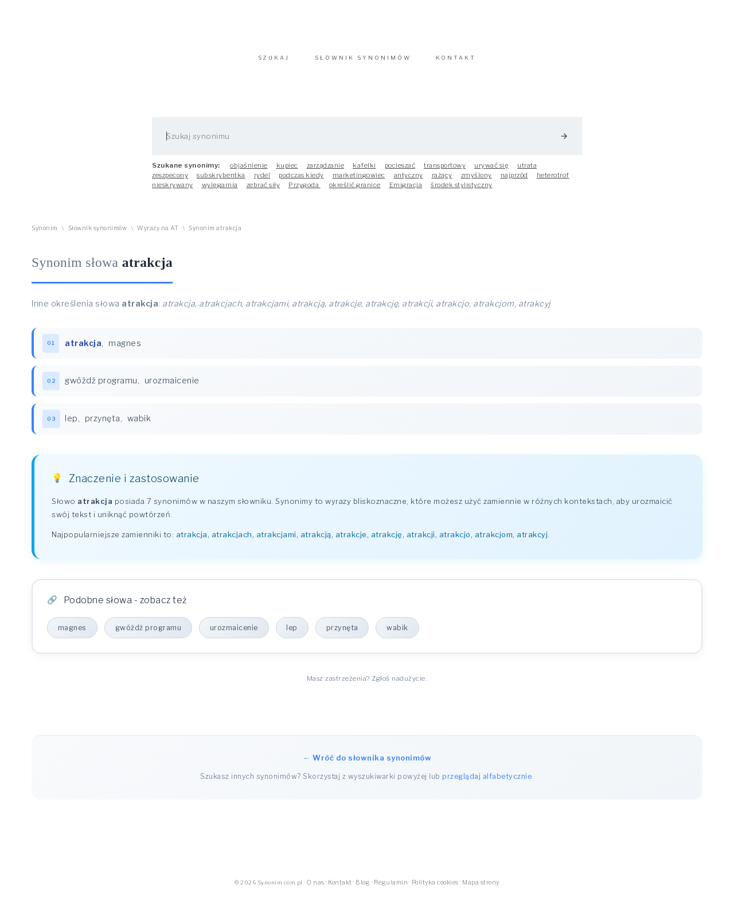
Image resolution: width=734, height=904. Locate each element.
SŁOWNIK (363, 63)
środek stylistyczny (462, 191)
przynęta (103, 425)
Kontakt (340, 889)
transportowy (445, 171)
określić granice (355, 191)
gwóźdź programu (101, 387)
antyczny (408, 181)
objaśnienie (249, 171)
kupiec (287, 171)
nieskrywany (172, 191)
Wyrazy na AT (157, 234)
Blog (363, 889)
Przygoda (304, 191)
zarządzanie (326, 171)
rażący (442, 181)
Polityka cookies (435, 889)
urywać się (491, 171)
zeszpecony (170, 181)
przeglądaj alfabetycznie (487, 783)
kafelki (364, 171)
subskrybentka (221, 181)
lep (72, 425)
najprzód (514, 181)
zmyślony (476, 181)
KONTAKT (456, 63)
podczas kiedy (301, 181)
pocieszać (400, 171)
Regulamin (391, 889)
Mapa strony (480, 889)
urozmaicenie (172, 387)
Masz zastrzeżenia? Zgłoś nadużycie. (367, 685)
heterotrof (553, 181)
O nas (315, 889)
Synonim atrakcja (215, 234)
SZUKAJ (274, 63)
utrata (527, 171)
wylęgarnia (220, 191)
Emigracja (406, 191)
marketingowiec (359, 181)
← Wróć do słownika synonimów (367, 765)
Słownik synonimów (97, 234)
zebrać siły (263, 191)
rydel (262, 181)
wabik (140, 425)
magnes (125, 349)
